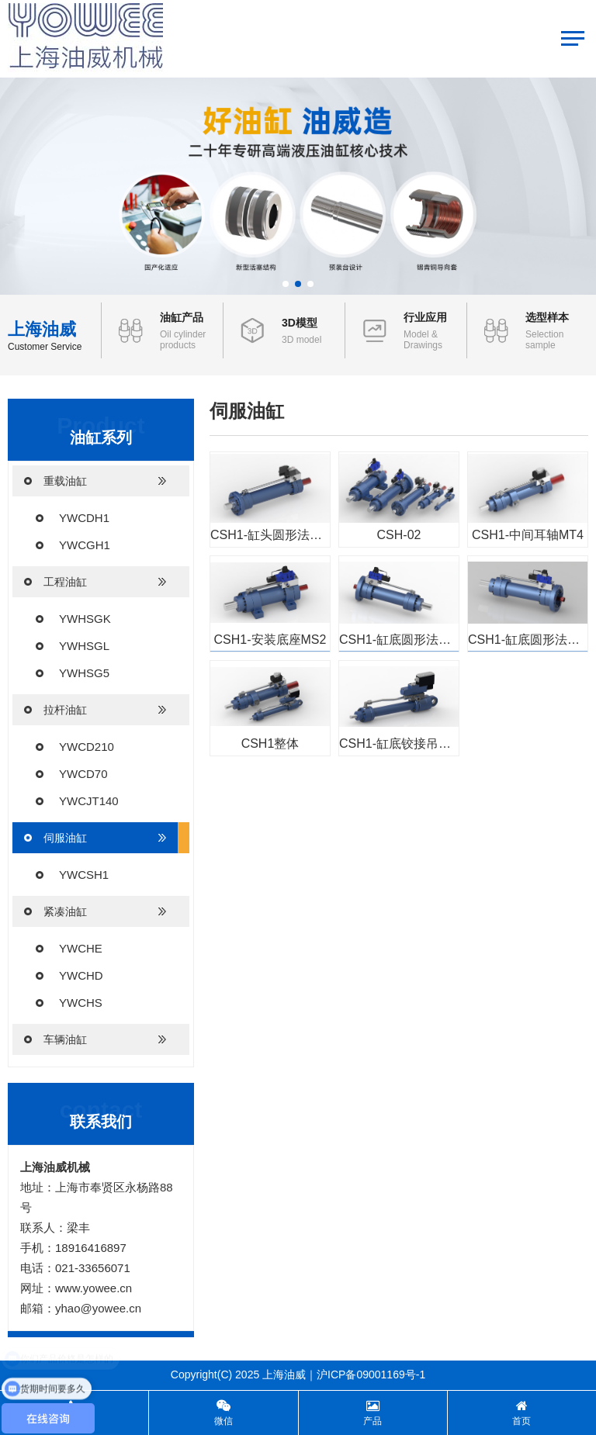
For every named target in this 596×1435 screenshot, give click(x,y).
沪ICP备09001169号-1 (371, 1374)
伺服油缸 (95, 838)
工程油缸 (95, 582)
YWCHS (80, 1002)
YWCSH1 (84, 874)
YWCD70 (83, 773)
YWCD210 (86, 746)
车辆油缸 (95, 1039)
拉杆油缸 (95, 710)
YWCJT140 (89, 800)
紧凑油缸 (95, 911)
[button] (285, 284)
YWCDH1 (84, 517)
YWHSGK (85, 618)
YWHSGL (84, 645)
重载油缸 (95, 481)
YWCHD (81, 975)
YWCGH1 (84, 545)
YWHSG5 (84, 672)
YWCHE (80, 948)
